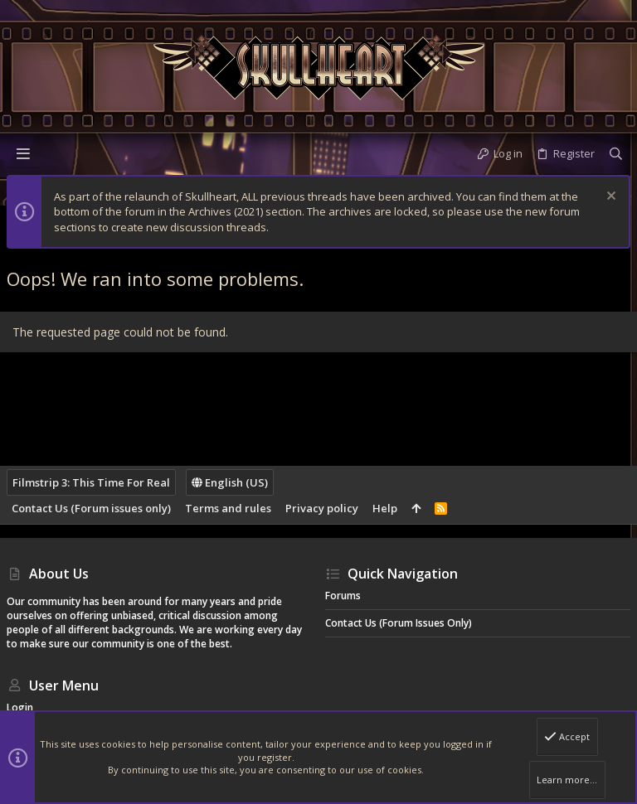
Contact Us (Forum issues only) (91, 508)
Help (384, 508)
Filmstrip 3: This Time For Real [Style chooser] (91, 482)
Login (20, 707)
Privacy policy (321, 508)
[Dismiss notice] (609, 197)
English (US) (230, 482)
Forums (343, 595)
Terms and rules (228, 508)
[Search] (615, 153)
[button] (23, 153)
